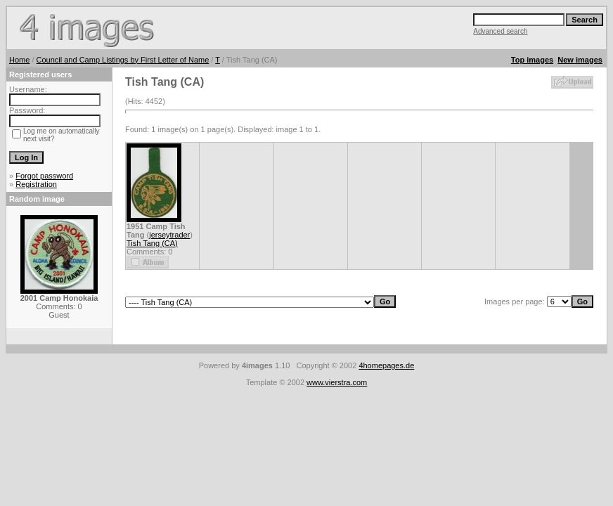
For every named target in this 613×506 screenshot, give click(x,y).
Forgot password (44, 175)
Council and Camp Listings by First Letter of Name (123, 60)
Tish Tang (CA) (152, 243)
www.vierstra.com (336, 382)
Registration (36, 184)
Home (19, 60)
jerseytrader (169, 235)
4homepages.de (386, 365)
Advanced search (500, 31)
